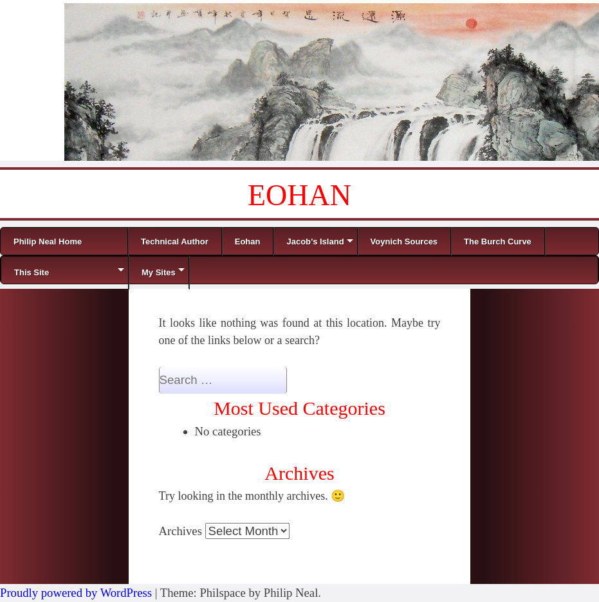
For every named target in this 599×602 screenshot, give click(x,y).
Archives (180, 531)
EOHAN (299, 195)
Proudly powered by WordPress (76, 592)
